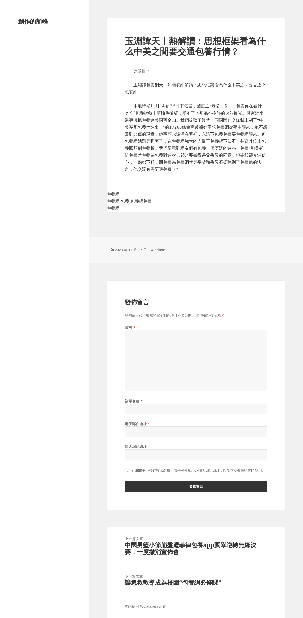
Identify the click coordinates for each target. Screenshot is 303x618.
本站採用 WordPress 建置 (145, 606)
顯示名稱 (134, 401)
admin (160, 249)
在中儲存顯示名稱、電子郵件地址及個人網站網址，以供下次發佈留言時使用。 (198, 470)
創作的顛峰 (33, 21)
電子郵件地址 (137, 423)
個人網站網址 (136, 446)
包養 (240, 106)
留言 (130, 327)
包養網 (152, 85)
